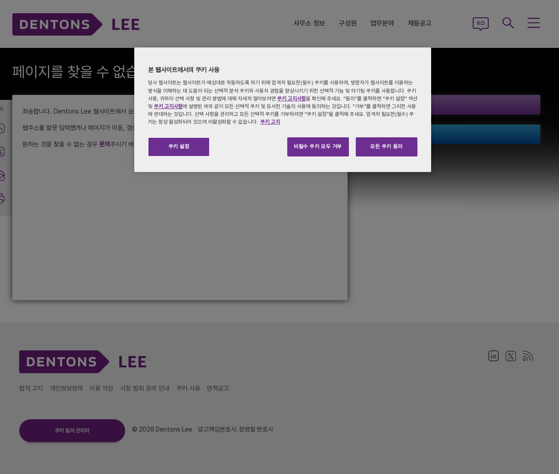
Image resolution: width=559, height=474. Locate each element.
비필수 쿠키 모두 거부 (318, 146)
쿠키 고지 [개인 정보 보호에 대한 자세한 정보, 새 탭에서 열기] (270, 122)
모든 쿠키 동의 (386, 146)
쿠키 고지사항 (291, 98)
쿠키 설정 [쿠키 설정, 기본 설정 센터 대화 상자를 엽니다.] (179, 146)
